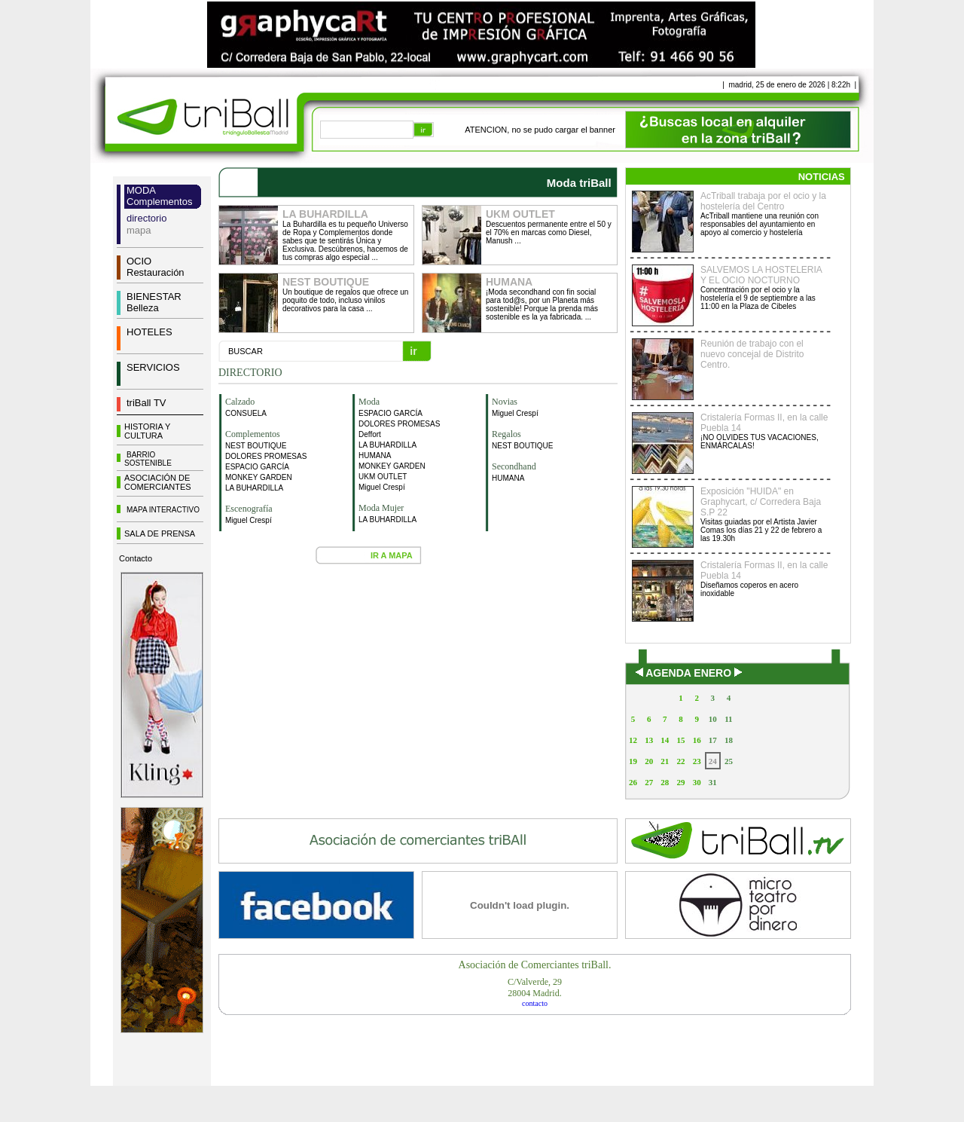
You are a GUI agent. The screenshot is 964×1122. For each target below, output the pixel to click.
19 (633, 761)
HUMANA (374, 455)
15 (680, 739)
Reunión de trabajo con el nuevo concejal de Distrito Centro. (752, 354)
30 (697, 782)
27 (649, 782)
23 (697, 761)
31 (713, 782)
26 (633, 782)
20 (649, 761)
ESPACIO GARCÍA (257, 467)
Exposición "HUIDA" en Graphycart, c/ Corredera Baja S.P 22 (760, 502)
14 (664, 739)
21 (664, 761)
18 (729, 739)
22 (680, 761)
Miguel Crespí (248, 520)
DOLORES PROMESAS (266, 456)
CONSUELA (246, 413)
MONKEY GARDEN (258, 477)
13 (649, 739)
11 (728, 718)
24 (713, 761)
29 (680, 782)
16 (697, 739)
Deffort (369, 434)
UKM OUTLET (382, 476)
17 (713, 739)
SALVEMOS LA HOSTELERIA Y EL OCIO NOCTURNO (761, 275)
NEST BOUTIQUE (256, 446)
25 (729, 761)
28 (664, 782)
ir (413, 351)
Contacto (135, 558)
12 (633, 739)
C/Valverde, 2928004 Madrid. (535, 987)
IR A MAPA (392, 555)
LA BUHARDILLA (254, 488)
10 (713, 718)
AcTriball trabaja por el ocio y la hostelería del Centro (763, 201)
